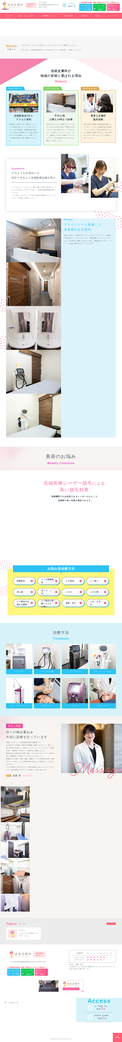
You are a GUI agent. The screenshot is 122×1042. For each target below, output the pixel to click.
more (30, 544)
